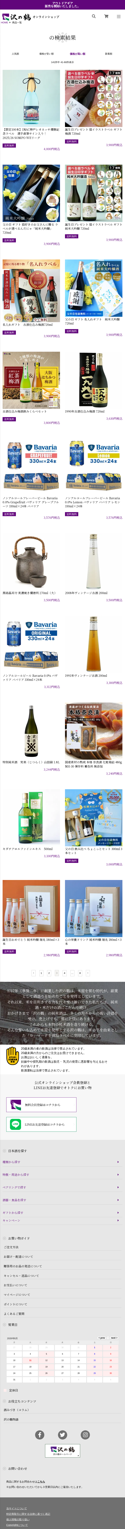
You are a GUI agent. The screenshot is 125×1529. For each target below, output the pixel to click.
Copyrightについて (17, 1525)
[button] (34, 973)
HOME (4, 22)
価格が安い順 (46, 54)
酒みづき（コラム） (17, 1409)
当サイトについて (16, 1508)
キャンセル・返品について (21, 1275)
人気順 (15, 54)
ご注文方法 (11, 1247)
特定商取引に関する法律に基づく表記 (28, 1514)
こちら (41, 1481)
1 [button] (41, 973)
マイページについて (17, 1294)
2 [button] (49, 973)
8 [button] (80, 973)
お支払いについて (15, 1285)
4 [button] (64, 973)
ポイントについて (15, 1304)
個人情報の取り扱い (18, 1519)
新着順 (108, 54)
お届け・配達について (18, 1256)
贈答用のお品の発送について (23, 1266)
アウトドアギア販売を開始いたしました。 (62, 5)
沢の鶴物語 (11, 1419)
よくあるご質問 (14, 1313)
